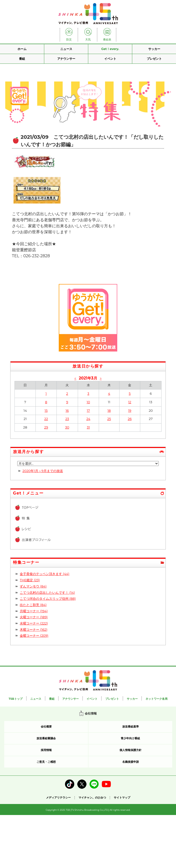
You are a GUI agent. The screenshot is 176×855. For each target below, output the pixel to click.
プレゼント (154, 58)
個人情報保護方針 (131, 750)
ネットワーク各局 (157, 698)
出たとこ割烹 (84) (33, 605)
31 (88, 427)
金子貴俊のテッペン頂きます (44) (44, 574)
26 (130, 419)
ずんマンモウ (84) (33, 586)
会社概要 (46, 726)
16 (67, 410)
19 (129, 410)
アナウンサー (66, 58)
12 (129, 402)
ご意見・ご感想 (46, 762)
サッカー (154, 49)
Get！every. (110, 49)
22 (46, 419)
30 (67, 427)
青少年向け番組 (130, 738)
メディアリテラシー (58, 797)
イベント (110, 58)
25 (109, 419)
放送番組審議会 (46, 738)
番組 (22, 58)
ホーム (22, 49)
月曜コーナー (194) (34, 611)
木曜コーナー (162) (33, 630)
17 (88, 410)
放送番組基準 (130, 726)
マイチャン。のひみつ (92, 797)
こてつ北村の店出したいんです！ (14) (47, 592)
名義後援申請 (130, 762)
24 (88, 419)
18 (109, 410)
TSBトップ (15, 698)
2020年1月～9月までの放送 (42, 471)
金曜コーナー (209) (34, 636)
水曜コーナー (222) (34, 623)
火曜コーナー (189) (34, 617)
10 (88, 402)
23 (67, 419)
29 (46, 427)
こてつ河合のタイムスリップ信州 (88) (48, 598)
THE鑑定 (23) (30, 580)
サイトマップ (122, 797)
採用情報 (46, 750)
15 (46, 410)
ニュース (66, 49)
